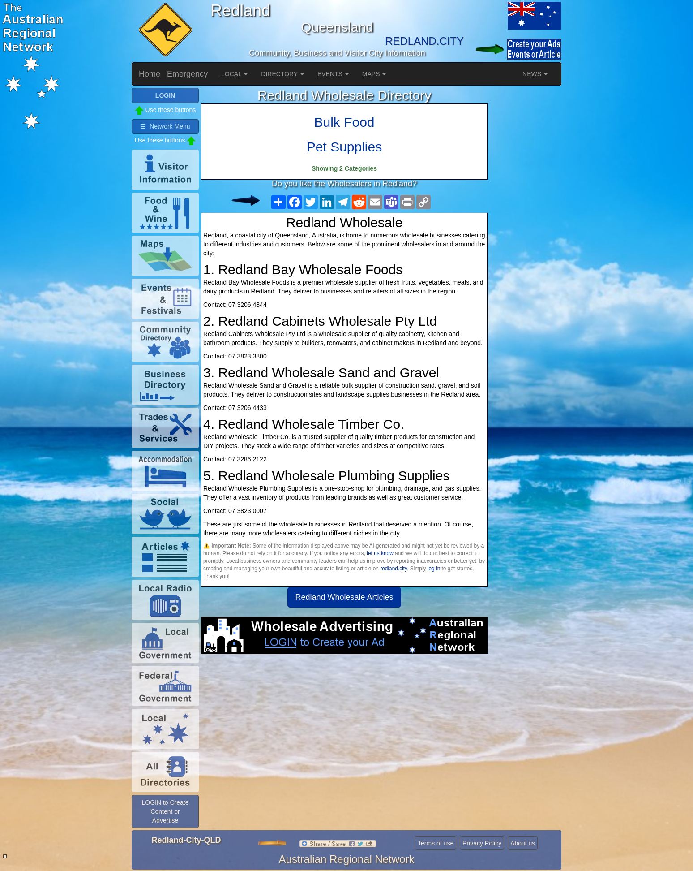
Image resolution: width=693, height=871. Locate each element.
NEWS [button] (535, 74)
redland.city (393, 568)
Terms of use (435, 843)
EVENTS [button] (333, 74)
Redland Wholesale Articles (344, 597)
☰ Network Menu (165, 126)
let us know (380, 553)
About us (522, 843)
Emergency (187, 73)
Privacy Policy (481, 843)
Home (149, 73)
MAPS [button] (374, 74)
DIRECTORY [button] (282, 74)
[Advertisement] (344, 726)
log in (434, 568)
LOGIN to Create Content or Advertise (164, 811)
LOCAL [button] (234, 74)
